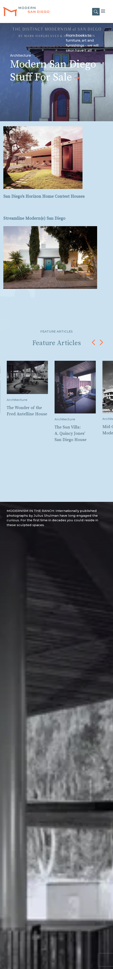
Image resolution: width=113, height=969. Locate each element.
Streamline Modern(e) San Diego (34, 218)
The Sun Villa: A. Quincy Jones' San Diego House (70, 433)
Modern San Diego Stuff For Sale (53, 71)
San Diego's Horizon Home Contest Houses (44, 196)
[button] (93, 342)
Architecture (17, 400)
